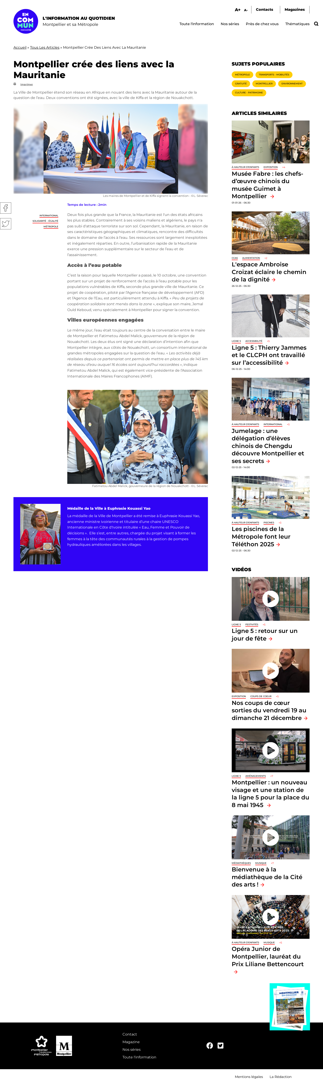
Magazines (295, 9)
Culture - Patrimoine (249, 92)
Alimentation (251, 258)
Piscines (269, 522)
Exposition (271, 167)
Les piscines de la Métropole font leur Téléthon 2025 (261, 536)
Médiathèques (241, 863)
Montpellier (264, 83)
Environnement (292, 83)
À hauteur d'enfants (245, 167)
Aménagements (255, 776)
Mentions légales (249, 1077)
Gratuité (241, 83)
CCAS (235, 258)
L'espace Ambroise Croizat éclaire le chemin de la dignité (269, 272)
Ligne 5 (236, 341)
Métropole (51, 226)
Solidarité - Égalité (45, 221)
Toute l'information (196, 24)
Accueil (19, 47)
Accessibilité (253, 341)
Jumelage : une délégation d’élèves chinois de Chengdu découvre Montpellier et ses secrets (268, 445)
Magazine (131, 1042)
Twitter (5, 223)
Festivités (251, 624)
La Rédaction (281, 1077)
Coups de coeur (260, 696)
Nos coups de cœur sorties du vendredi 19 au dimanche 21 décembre (269, 710)
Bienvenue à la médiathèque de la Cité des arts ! (267, 877)
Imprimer (26, 84)
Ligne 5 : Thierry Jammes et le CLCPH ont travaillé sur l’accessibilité (269, 355)
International (48, 215)
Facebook (5, 208)
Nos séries (230, 24)
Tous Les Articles (44, 47)
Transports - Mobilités (274, 74)
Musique (260, 863)
